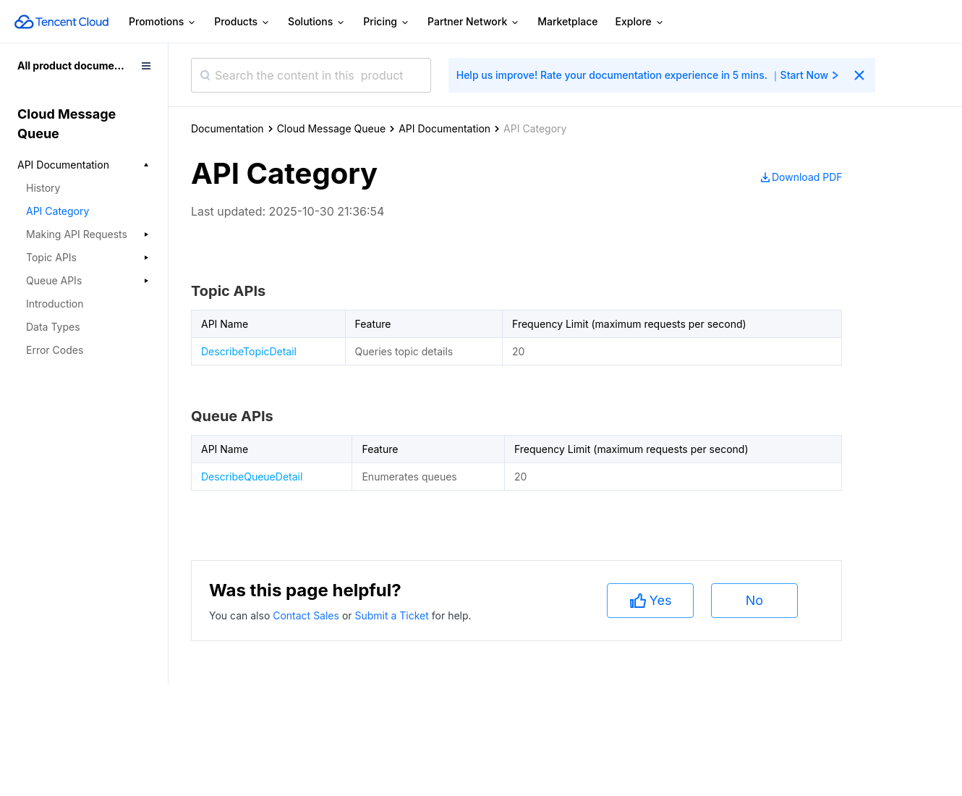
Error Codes (54, 350)
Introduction (55, 303)
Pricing (386, 22)
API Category (57, 211)
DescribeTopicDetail (249, 351)
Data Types (53, 327)
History (43, 188)
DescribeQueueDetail (251, 476)
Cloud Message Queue (331, 128)
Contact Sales (307, 615)
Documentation (227, 128)
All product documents (73, 65)
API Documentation (444, 128)
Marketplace (567, 21)
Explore (640, 22)
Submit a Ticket (392, 615)
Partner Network (473, 22)
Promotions (163, 22)
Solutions (317, 22)
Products (242, 22)
